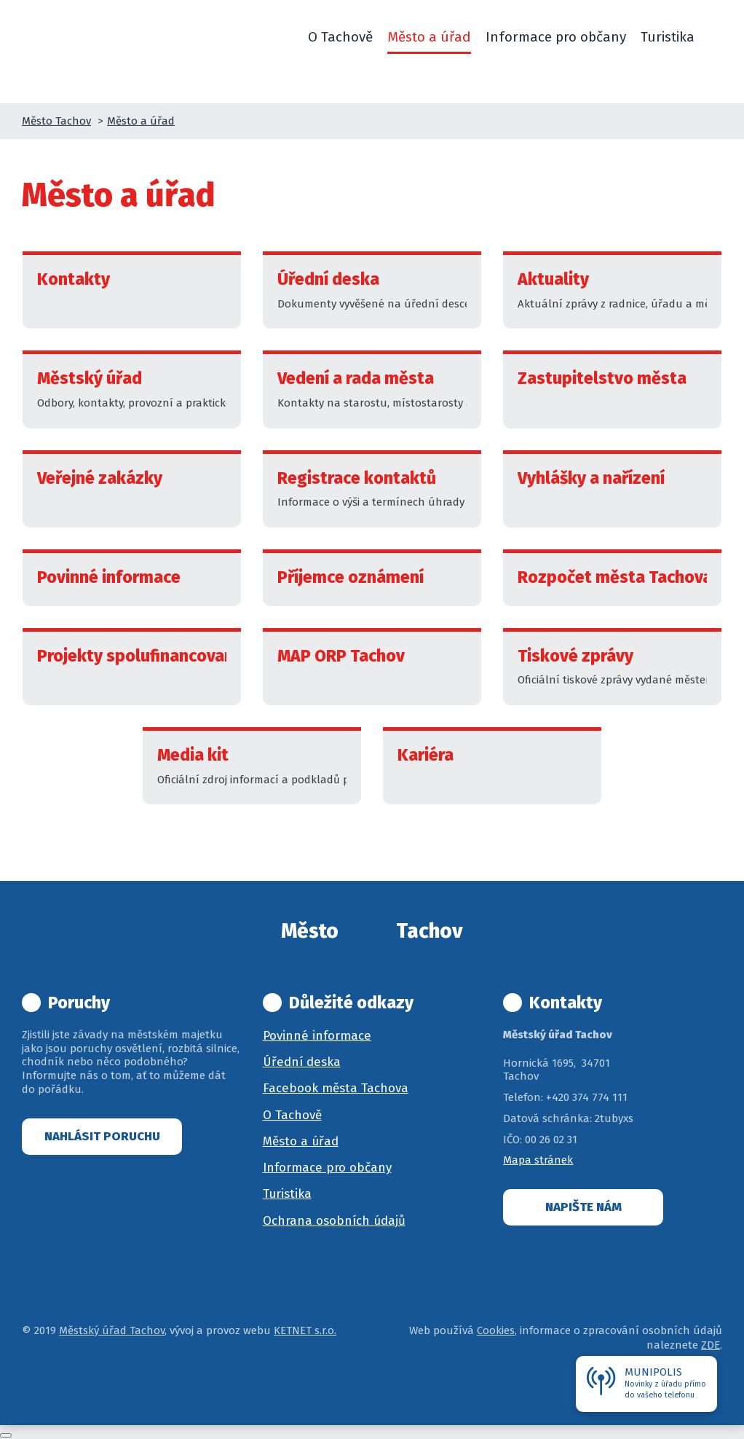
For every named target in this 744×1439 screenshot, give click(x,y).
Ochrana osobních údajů (334, 1220)
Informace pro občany (327, 1167)
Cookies (496, 1330)
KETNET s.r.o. (305, 1330)
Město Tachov (56, 121)
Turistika (287, 1193)
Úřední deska (302, 1062)
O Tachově (292, 1115)
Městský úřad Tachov (112, 1330)
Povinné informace (317, 1035)
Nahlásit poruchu (102, 1136)
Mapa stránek (538, 1160)
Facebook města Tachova (335, 1088)
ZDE (710, 1345)
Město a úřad (141, 121)
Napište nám (583, 1207)
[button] (715, 37)
